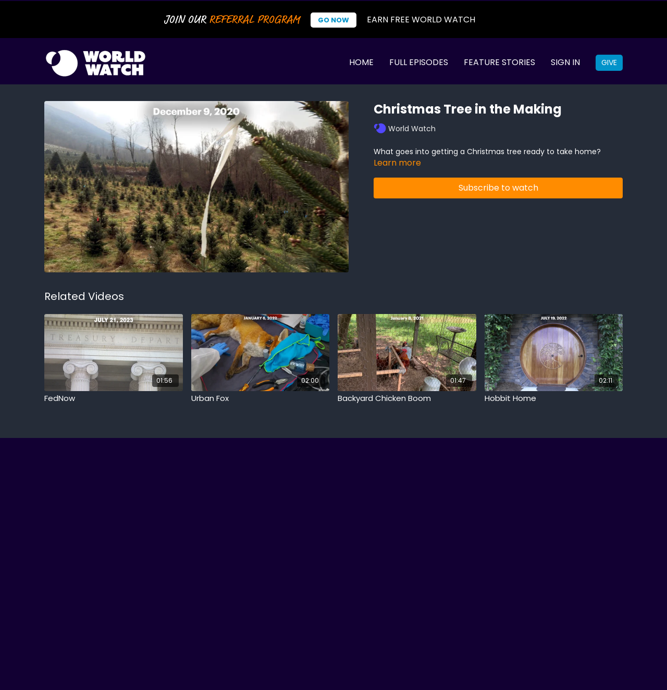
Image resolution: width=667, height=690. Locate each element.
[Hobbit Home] (554, 399)
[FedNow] (113, 399)
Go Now (333, 20)
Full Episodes (418, 62)
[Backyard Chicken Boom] (407, 399)
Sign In (565, 62)
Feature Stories (499, 62)
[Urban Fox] (260, 399)
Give (609, 62)
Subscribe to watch (498, 188)
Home (361, 62)
